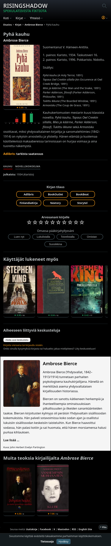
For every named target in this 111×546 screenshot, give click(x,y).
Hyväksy (63, 541)
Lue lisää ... (11, 440)
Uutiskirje (31, 529)
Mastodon (63, 529)
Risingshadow (25, 7)
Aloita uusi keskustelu (16, 340)
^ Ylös (103, 527)
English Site (85, 529)
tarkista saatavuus (29, 154)
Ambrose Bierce (16, 40)
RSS (74, 529)
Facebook (45, 529)
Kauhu (7, 166)
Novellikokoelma (27, 166)
